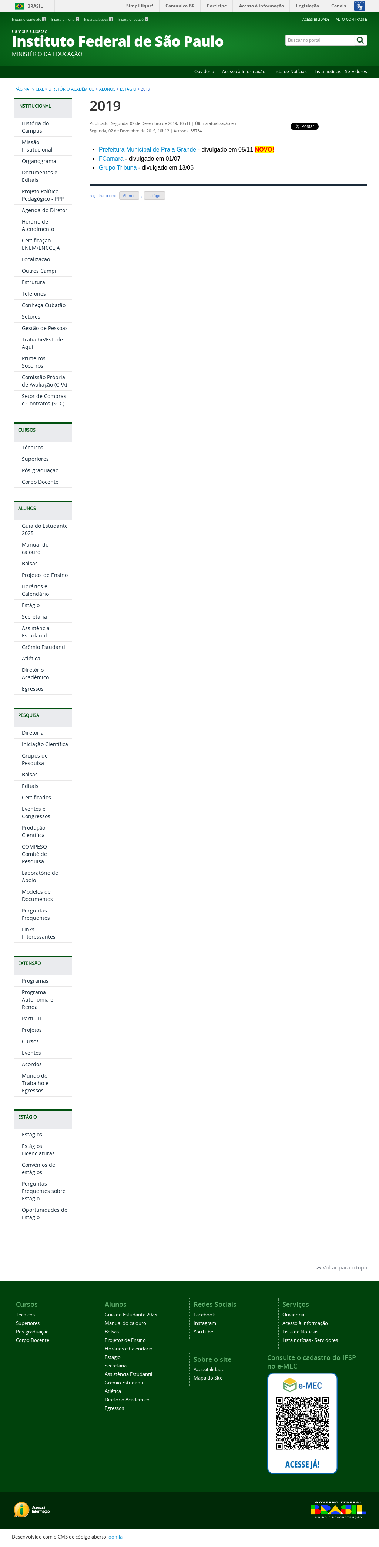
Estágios (32, 1134)
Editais (30, 785)
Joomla (115, 1537)
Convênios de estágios (38, 1168)
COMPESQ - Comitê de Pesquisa (36, 854)
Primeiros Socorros (34, 362)
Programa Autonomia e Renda (37, 999)
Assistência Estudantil (36, 632)
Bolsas (30, 563)
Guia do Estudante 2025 (131, 1315)
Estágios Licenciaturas (38, 1149)
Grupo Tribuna (118, 167)
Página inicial (29, 89)
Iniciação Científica (45, 744)
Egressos (33, 688)
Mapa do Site (208, 1378)
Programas (35, 980)
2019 (105, 105)
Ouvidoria (204, 71)
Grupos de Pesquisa (35, 759)
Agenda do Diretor (44, 210)
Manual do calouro (35, 548)
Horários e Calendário (35, 590)
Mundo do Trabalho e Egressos (35, 1083)
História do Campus (35, 127)
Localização (36, 259)
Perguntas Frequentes (36, 914)
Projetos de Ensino (45, 574)
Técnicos (32, 447)
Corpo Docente (40, 481)
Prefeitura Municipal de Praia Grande (147, 149)
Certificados (36, 797)
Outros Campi (39, 270)
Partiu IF (32, 1018)
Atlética (31, 658)
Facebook (204, 1315)
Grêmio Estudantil (44, 646)
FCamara (111, 159)
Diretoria (33, 732)
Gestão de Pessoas (45, 328)
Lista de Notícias (290, 71)
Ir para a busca (99, 19)
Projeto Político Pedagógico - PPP (43, 195)
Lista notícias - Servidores (341, 71)
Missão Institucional (37, 146)
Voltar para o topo (341, 1267)
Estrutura (33, 282)
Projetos (32, 1029)
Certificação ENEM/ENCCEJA (41, 244)
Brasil (35, 6)
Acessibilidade (316, 19)
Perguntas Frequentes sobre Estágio (44, 1191)
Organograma (39, 160)
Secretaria (34, 616)
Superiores (35, 458)
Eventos (31, 1052)
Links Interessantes (39, 933)
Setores (31, 316)
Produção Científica (33, 831)
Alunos (107, 89)
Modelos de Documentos (37, 895)
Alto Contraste (351, 19)
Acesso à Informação (243, 71)
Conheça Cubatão (44, 305)
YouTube (203, 1332)
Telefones (34, 293)
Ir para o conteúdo (29, 19)
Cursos (30, 1041)
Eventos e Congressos (36, 812)
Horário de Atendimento (38, 225)
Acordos (32, 1064)
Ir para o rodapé (133, 19)
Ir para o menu (65, 19)
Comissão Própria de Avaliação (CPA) (44, 381)
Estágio (128, 89)
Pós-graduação (40, 470)
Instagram (205, 1323)
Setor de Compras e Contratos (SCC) (44, 399)
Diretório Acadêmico (71, 89)
